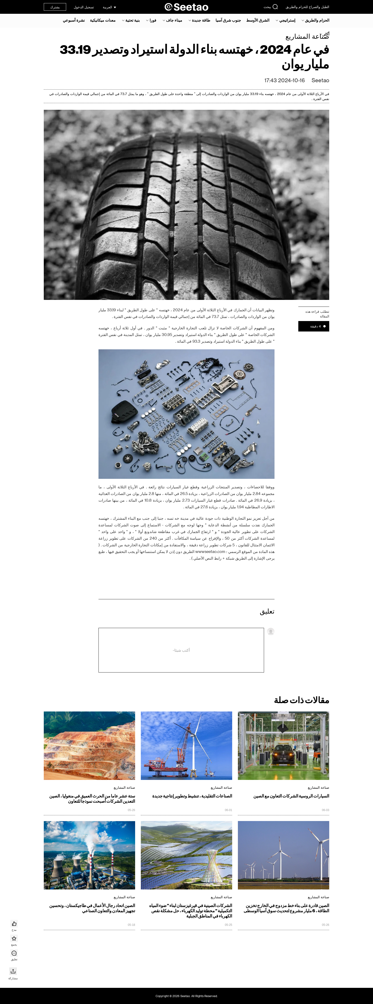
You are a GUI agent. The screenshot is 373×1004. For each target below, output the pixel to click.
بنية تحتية (132, 20)
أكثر (326, 34)
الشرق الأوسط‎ (257, 20)
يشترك (55, 7)
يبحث (271, 7)
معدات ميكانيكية (103, 20)
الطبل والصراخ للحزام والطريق (307, 7)
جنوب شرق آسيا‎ (228, 20)
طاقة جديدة (201, 20)
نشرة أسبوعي (74, 20)
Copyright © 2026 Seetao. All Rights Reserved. (187, 996)
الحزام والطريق (317, 20)
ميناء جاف (174, 20)
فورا (153, 20)
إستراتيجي (287, 20)
